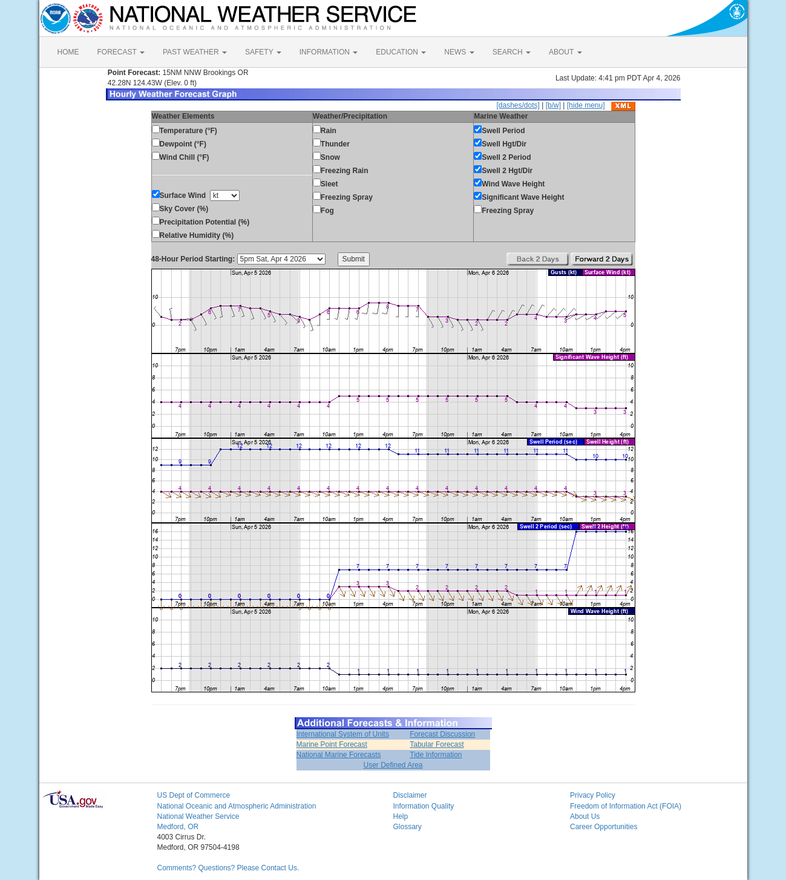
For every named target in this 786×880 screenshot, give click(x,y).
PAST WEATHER (195, 52)
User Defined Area (392, 765)
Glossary (407, 827)
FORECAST (121, 52)
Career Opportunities (603, 827)
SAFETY (263, 52)
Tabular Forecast (436, 744)
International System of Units (342, 734)
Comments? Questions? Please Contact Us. (228, 868)
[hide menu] (586, 105)
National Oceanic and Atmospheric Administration (236, 806)
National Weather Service (198, 816)
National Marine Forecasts (338, 754)
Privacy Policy (592, 795)
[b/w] (553, 105)
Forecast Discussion (442, 734)
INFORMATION (329, 52)
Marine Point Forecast (331, 744)
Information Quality (423, 806)
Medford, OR (178, 827)
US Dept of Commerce (194, 795)
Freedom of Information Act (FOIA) (625, 806)
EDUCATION (401, 52)
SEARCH (512, 52)
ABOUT (565, 52)
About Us (585, 816)
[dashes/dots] (517, 105)
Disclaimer (410, 795)
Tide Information (436, 754)
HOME (68, 52)
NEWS (459, 52)
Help (400, 816)
